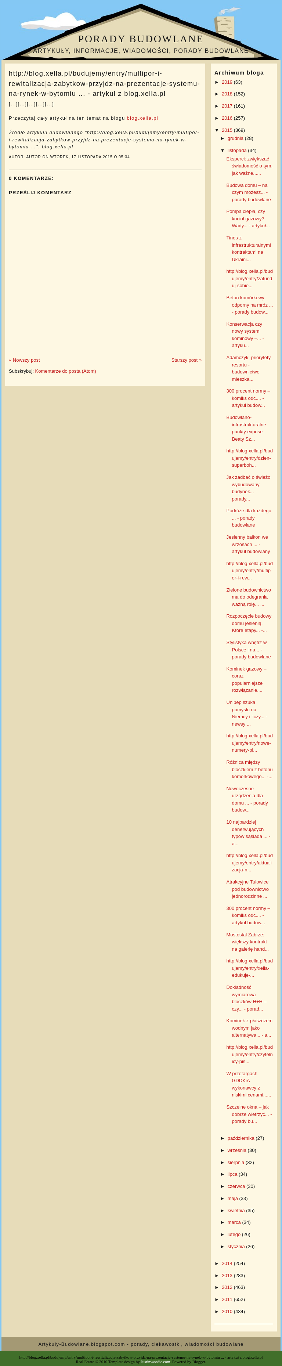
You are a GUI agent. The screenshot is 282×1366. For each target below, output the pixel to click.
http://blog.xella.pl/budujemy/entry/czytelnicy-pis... (249, 1054)
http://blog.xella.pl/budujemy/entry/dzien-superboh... (249, 458)
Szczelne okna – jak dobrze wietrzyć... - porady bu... (249, 1114)
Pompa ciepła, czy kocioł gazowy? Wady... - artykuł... (248, 218)
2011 (228, 1299)
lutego (235, 1234)
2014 (228, 1263)
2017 (228, 106)
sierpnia (237, 1162)
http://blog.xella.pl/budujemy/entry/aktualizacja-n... (249, 862)
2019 (228, 82)
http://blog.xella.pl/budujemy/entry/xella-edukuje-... (249, 968)
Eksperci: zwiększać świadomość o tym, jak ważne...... (249, 166)
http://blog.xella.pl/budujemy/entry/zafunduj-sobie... (249, 278)
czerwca (237, 1186)
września (238, 1150)
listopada (238, 150)
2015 (228, 130)
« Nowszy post (24, 360)
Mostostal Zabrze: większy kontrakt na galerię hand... (247, 942)
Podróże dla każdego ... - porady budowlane (248, 518)
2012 (228, 1287)
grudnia (236, 138)
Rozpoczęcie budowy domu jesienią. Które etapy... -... (248, 623)
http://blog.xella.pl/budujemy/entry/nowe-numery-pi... (249, 743)
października (242, 1138)
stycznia (237, 1246)
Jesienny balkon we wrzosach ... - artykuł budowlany (248, 544)
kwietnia (237, 1210)
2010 (228, 1311)
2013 (228, 1275)
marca (235, 1222)
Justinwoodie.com (155, 1361)
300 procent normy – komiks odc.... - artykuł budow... (248, 398)
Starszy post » (186, 360)
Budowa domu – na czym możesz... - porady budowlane (248, 192)
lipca (233, 1174)
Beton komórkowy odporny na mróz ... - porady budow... (249, 305)
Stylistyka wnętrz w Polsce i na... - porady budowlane (248, 649)
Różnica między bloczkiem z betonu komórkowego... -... (249, 769)
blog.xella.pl (142, 118)
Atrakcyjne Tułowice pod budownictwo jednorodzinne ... (247, 889)
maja (233, 1198)
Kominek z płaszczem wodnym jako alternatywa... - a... (249, 1028)
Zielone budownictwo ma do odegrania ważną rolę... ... (248, 597)
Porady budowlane (141, 38)
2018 (228, 94)
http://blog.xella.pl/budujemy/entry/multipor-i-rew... (249, 571)
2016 (228, 118)
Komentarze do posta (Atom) (65, 371)
